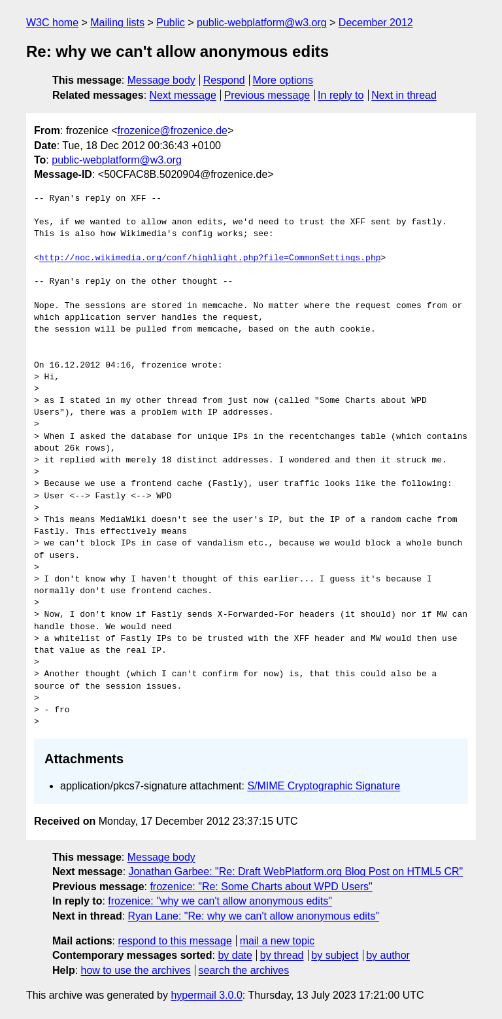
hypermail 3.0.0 (206, 995)
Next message (183, 95)
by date (235, 955)
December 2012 (376, 22)
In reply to (340, 95)
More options (283, 80)
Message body (161, 80)
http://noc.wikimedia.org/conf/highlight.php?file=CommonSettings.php (210, 258)
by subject (334, 955)
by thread (282, 955)
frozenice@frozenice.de (172, 130)
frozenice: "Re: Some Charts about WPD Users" (261, 886)
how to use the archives (136, 970)
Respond (224, 80)
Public (170, 22)
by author (388, 955)
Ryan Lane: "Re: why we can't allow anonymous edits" (253, 916)
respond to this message (174, 940)
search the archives (244, 970)
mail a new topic (277, 940)
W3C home (52, 22)
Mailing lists (117, 22)
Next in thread (404, 95)
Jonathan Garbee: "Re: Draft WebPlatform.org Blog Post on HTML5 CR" (296, 871)
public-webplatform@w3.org (262, 22)
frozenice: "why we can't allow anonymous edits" (220, 901)
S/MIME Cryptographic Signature (323, 785)
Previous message (267, 95)
